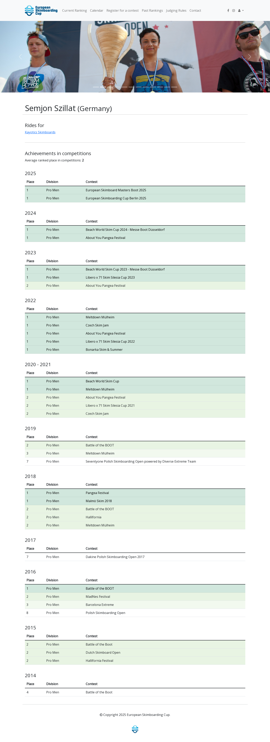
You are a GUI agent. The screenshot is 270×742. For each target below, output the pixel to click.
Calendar (96, 10)
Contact (195, 10)
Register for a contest (122, 10)
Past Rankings (152, 10)
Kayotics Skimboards (40, 132)
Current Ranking (74, 10)
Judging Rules (176, 10)
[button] (241, 10)
